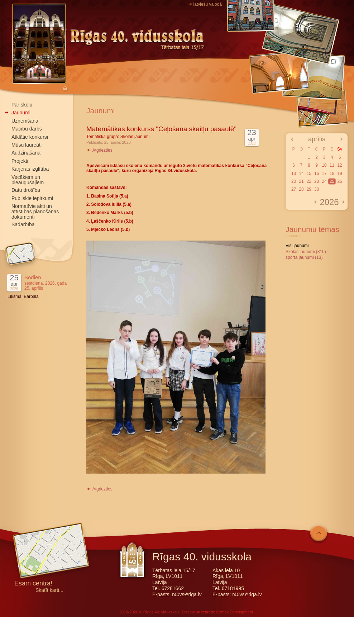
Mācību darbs (26, 129)
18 (332, 173)
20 (293, 181)
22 (309, 181)
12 (339, 165)
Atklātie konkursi (29, 137)
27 (293, 189)
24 (324, 181)
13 (293, 173)
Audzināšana (25, 153)
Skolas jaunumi (134, 136)
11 (332, 165)
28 (301, 189)
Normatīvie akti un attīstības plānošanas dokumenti (35, 211)
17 (324, 173)
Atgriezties (99, 150)
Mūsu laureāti (26, 145)
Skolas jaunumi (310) (306, 251)
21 (301, 181)
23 (316, 181)
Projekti (19, 161)
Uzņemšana (24, 121)
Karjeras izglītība (30, 169)
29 (309, 189)
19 (339, 173)
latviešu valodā (207, 4)
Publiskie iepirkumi (32, 198)
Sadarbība (23, 224)
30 (316, 189)
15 (309, 173)
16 (316, 173)
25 (332, 181)
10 (324, 165)
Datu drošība (25, 190)
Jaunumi (20, 112)
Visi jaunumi (297, 245)
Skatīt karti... (49, 590)
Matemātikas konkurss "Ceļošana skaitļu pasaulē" (161, 129)
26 (339, 181)
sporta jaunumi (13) (304, 257)
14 (301, 173)
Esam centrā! (33, 584)
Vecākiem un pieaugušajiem (27, 179)
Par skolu (21, 105)
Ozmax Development (234, 612)
